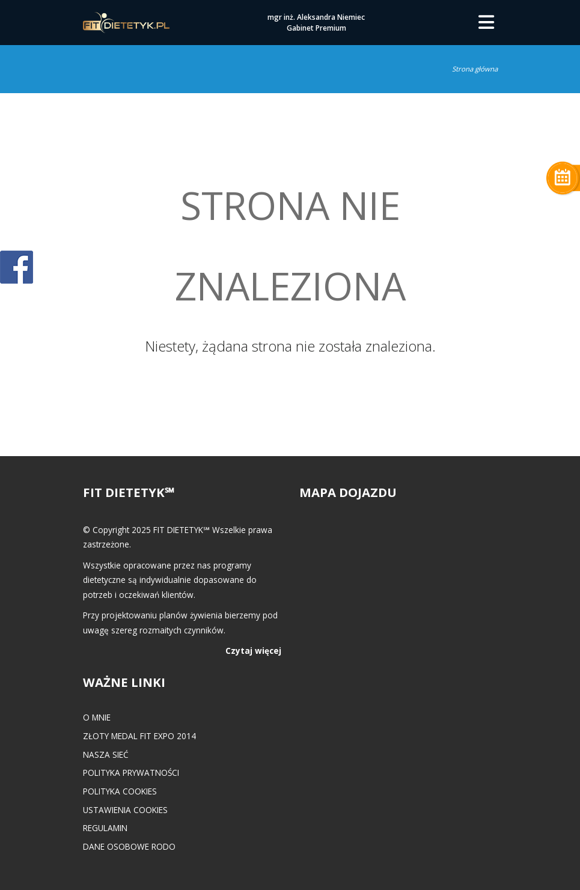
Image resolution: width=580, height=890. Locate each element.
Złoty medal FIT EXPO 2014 (139, 736)
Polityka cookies (120, 791)
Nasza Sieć (106, 754)
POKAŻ (16, 268)
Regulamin (105, 828)
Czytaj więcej (253, 650)
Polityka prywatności (131, 772)
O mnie (97, 717)
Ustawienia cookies (125, 809)
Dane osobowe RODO (129, 846)
